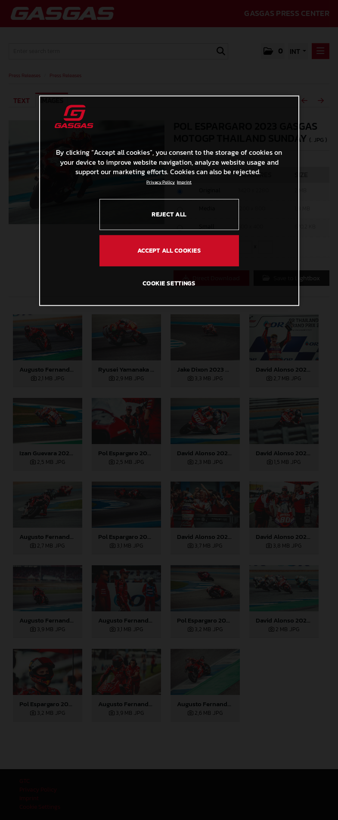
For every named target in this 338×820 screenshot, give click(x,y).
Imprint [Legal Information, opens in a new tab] (184, 182)
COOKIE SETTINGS (169, 283)
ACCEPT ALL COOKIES (169, 250)
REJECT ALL (169, 214)
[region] (169, 201)
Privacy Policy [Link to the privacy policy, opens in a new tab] (160, 182)
